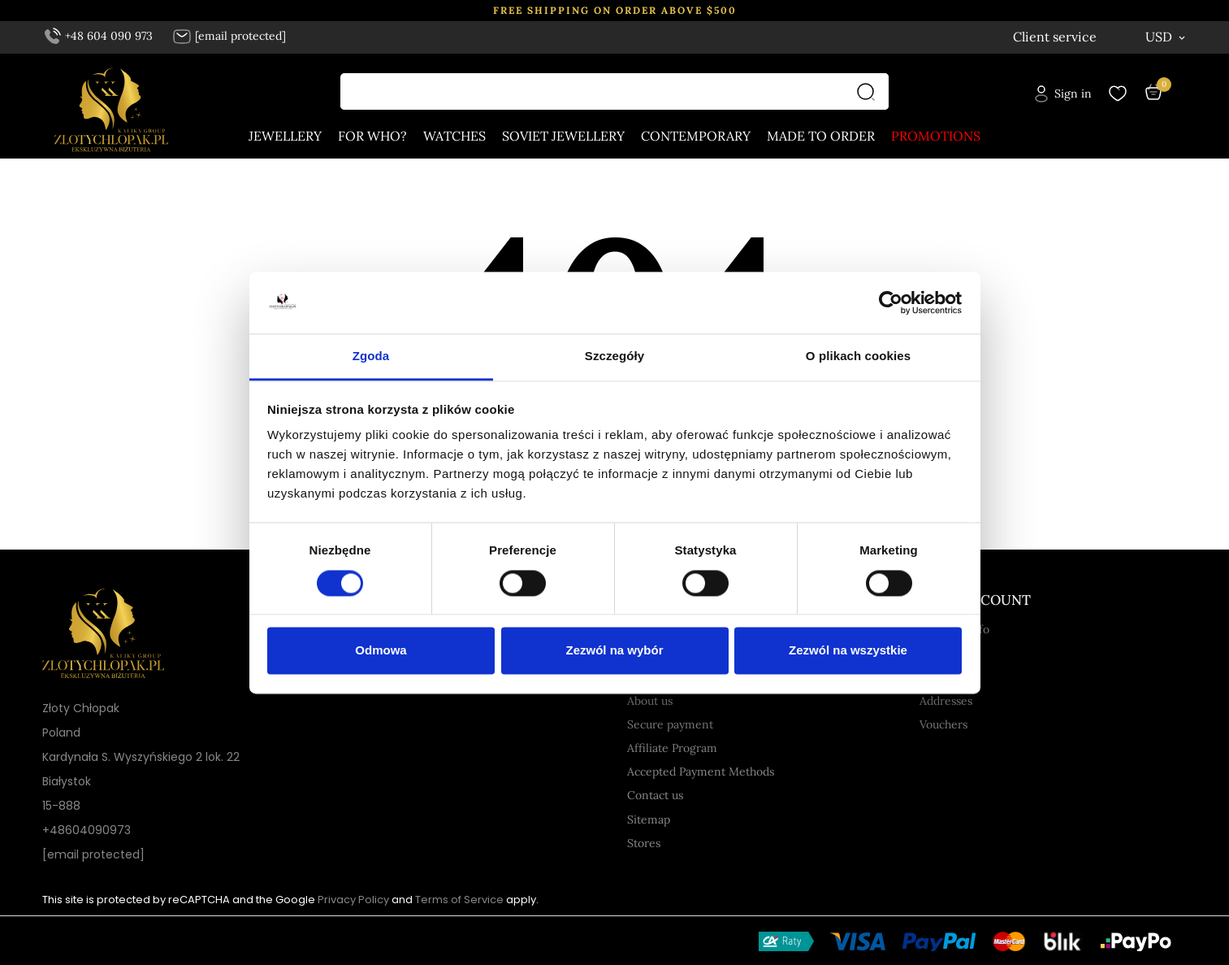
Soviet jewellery (563, 136)
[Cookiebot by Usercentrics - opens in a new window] (891, 302)
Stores (643, 843)
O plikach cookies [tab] (858, 356)
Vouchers (943, 724)
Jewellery (285, 136)
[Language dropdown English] (1083, 37)
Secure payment (670, 724)
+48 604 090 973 (99, 35)
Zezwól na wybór (614, 651)
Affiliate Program (672, 748)
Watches (454, 136)
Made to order (821, 136)
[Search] (870, 92)
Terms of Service (459, 899)
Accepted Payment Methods (700, 771)
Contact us (655, 795)
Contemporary (696, 136)
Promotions (935, 136)
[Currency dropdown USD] (1166, 36)
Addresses (946, 700)
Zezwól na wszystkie (848, 651)
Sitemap (648, 819)
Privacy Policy (353, 899)
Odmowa (380, 651)
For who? (372, 136)
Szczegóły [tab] (614, 356)
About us (650, 700)
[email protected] (93, 854)
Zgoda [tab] (371, 356)
